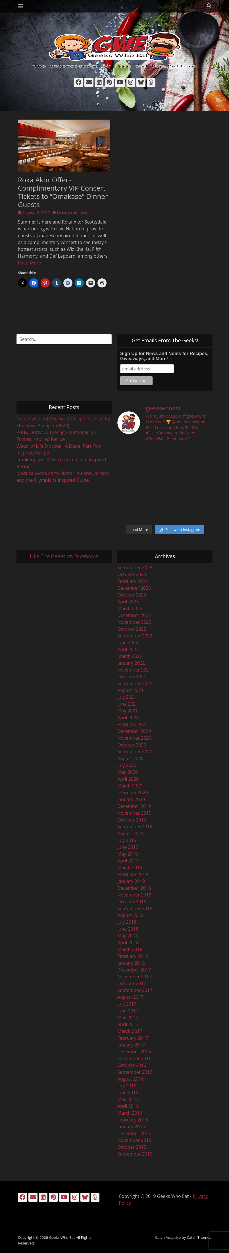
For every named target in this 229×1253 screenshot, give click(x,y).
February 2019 (132, 874)
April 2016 (128, 1106)
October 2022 (131, 629)
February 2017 (132, 1038)
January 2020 (131, 799)
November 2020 (134, 738)
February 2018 (132, 956)
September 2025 (134, 567)
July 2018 (126, 922)
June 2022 (127, 642)
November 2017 (134, 976)
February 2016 (132, 1120)
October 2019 (131, 820)
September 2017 (134, 990)
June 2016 (127, 1092)
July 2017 (126, 1004)
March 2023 (129, 608)
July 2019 (126, 840)
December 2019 (134, 806)
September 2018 (134, 908)
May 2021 (127, 711)
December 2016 (134, 1051)
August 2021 (130, 690)
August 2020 (130, 758)
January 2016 (131, 1126)
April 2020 (128, 779)
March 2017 (129, 1031)
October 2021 (131, 677)
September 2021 (134, 683)
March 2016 (129, 1113)
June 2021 (127, 704)
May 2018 (127, 936)
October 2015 (131, 1147)
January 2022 (131, 663)
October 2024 (131, 574)
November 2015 (134, 1140)
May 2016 (127, 1099)
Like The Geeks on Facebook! (64, 556)
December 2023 (134, 588)
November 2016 (134, 1058)
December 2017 (134, 970)
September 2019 (134, 826)
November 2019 (134, 813)
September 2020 (134, 752)
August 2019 (130, 833)
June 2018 (127, 929)
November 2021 (134, 670)
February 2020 (132, 792)
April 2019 (128, 861)
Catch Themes (199, 1237)
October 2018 (131, 901)
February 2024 (132, 581)
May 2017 (127, 1017)
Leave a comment (72, 212)
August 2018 (130, 915)
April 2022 (128, 649)
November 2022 (134, 622)
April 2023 (128, 602)
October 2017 (131, 983)
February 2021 (132, 724)
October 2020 (131, 745)
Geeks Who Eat (62, 1237)
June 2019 (127, 847)
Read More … (32, 263)
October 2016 (131, 1065)
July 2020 (126, 765)
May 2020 (127, 772)
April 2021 (128, 717)
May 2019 (127, 854)
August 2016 (130, 1079)
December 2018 (134, 888)
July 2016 (126, 1086)
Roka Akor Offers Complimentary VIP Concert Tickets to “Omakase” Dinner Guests (63, 192)
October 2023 (131, 595)
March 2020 (129, 786)
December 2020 (134, 731)
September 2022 (134, 636)
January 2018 (131, 963)
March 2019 (129, 867)
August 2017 (130, 997)
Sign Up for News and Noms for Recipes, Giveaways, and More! (164, 356)
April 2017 (128, 1024)
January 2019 (131, 881)
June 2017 (127, 1011)
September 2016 (134, 1072)
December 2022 (134, 615)
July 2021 (126, 697)
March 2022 (129, 656)
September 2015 (134, 1154)
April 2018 (128, 942)
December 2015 (134, 1133)
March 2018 (129, 949)
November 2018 (134, 895)
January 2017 (131, 1045)
